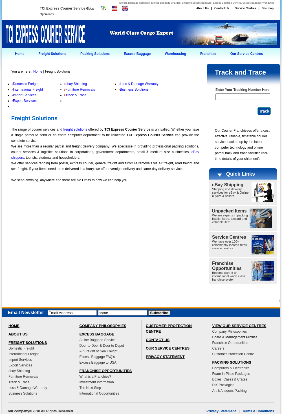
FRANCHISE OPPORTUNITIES (106, 371)
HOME (13, 326)
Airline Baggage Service (98, 340)
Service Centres (245, 8)
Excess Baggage (137, 54)
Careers (218, 348)
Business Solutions (133, 89)
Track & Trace (75, 95)
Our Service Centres (246, 54)
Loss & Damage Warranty (138, 84)
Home (19, 54)
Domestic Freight (25, 84)
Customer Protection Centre (233, 354)
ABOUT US (18, 334)
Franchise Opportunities (230, 343)
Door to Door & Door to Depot (102, 346)
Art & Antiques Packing (229, 391)
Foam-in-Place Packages (231, 374)
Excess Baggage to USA (98, 362)
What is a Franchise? (95, 377)
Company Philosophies (229, 332)
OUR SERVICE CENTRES (168, 348)
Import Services (24, 95)
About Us (202, 8)
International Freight (27, 89)
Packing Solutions (95, 54)
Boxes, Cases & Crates (229, 379)
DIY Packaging (223, 385)
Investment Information (97, 382)
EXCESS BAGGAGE (97, 334)
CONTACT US (157, 340)
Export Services (24, 101)
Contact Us (221, 8)
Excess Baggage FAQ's (97, 357)
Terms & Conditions (258, 411)
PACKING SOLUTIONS (231, 362)
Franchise (208, 54)
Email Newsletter (26, 312)
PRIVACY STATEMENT (165, 357)
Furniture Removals (79, 89)
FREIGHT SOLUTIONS (27, 343)
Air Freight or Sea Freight (99, 351)
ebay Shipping (75, 84)
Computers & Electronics (231, 368)
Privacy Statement (221, 411)
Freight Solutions (52, 54)
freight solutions (75, 129)
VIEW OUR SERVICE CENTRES (239, 326)
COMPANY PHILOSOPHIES (103, 326)
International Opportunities (99, 393)
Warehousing (175, 54)
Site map (268, 8)
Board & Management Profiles (234, 337)
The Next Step (90, 388)
